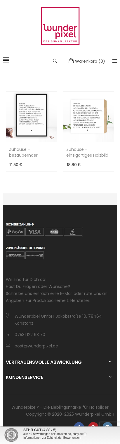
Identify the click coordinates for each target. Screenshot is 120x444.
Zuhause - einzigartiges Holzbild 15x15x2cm (87, 152)
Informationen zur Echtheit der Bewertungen (52, 437)
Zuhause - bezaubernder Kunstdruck (23, 152)
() (87, 61)
